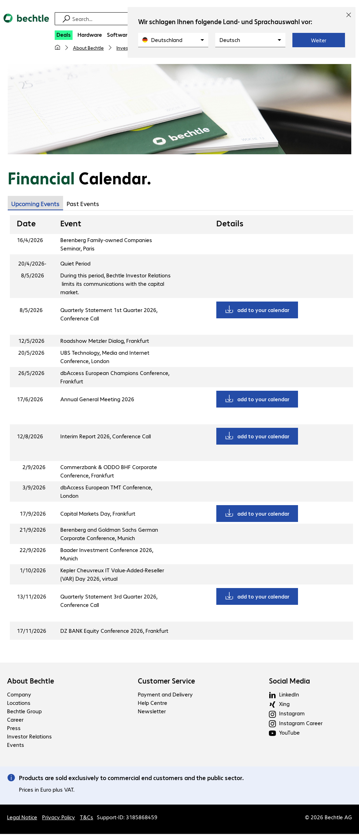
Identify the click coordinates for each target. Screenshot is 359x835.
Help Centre (152, 703)
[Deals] (64, 35)
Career (15, 720)
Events (15, 745)
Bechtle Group (24, 712)
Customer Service (166, 682)
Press (14, 729)
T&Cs (86, 818)
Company (19, 695)
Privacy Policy (58, 818)
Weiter (318, 40)
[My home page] (57, 47)
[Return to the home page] (26, 24)
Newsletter (152, 712)
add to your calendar (263, 310)
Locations (19, 703)
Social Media (289, 682)
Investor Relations (29, 737)
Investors (126, 47)
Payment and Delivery (165, 695)
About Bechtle (88, 47)
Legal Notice (22, 818)
